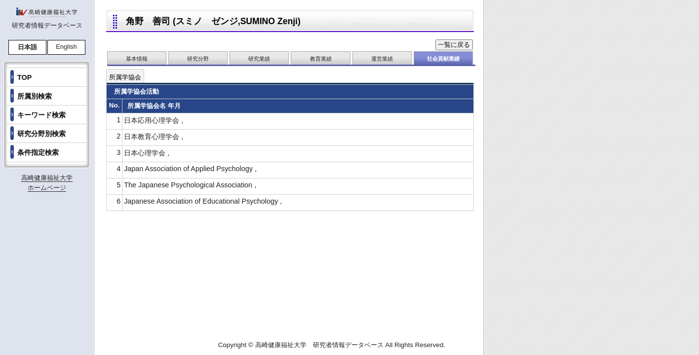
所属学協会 (125, 77)
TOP (24, 77)
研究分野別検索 (41, 134)
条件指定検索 (38, 152)
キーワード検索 (41, 115)
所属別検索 (34, 96)
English (66, 46)
